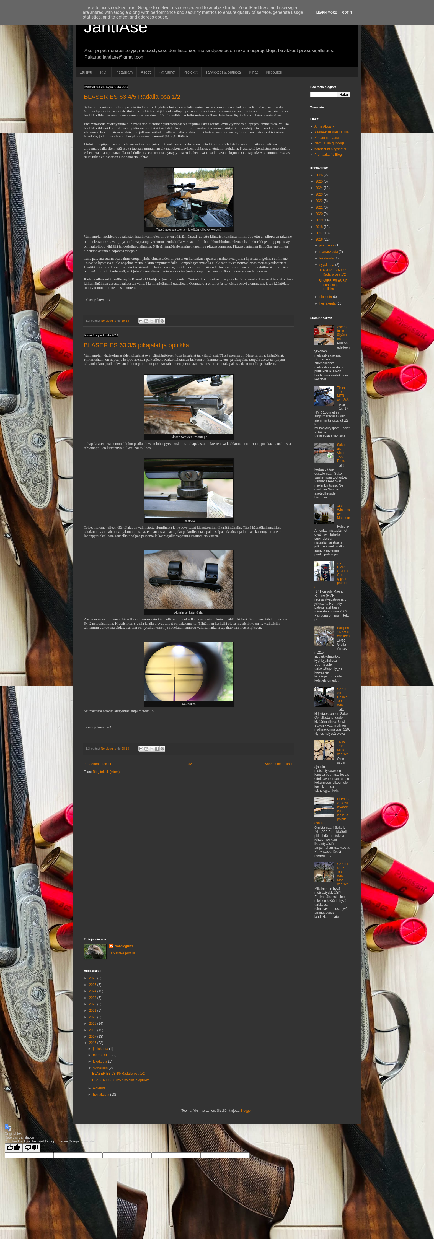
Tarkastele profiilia (122, 953)
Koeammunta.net (327, 138)
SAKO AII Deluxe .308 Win (342, 697)
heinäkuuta (328, 303)
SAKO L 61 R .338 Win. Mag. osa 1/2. (343, 874)
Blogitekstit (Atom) (106, 772)
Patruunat (167, 72)
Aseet (146, 72)
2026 (320, 175)
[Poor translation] (31, 1147)
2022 (320, 201)
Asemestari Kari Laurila (331, 132)
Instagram (124, 72)
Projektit (191, 72)
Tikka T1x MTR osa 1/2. (343, 748)
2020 (320, 214)
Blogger (246, 1111)
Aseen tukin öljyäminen (343, 333)
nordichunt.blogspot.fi (330, 149)
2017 (320, 233)
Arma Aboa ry (324, 126)
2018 (320, 227)
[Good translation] (13, 1147)
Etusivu (85, 72)
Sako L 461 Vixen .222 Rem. (342, 453)
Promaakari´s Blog (328, 155)
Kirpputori (274, 72)
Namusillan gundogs (329, 143)
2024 (320, 188)
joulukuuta (327, 245)
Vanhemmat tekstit (278, 764)
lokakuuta (327, 258)
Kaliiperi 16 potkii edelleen (343, 632)
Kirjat (253, 72)
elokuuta (326, 297)
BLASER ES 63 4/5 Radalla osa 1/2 (132, 96)
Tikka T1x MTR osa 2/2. (343, 394)
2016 (320, 239)
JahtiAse (116, 26)
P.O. (103, 72)
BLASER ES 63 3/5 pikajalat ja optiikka (136, 345)
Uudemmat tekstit (98, 764)
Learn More (326, 12)
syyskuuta (327, 265)
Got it (347, 12)
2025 (320, 181)
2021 (320, 207)
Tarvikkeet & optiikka (223, 72)
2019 (320, 220)
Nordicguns (124, 946)
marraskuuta (329, 252)
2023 (320, 194)
